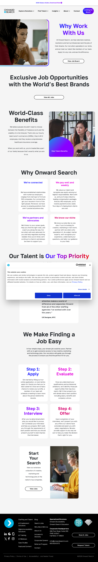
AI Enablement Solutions (23, 524)
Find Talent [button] (42, 11)
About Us (37, 531)
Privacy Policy (9, 556)
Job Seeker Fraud (46, 556)
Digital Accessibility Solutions (25, 530)
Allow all (77, 295)
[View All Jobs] (49, 97)
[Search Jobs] (83, 535)
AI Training (22, 535)
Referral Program (40, 544)
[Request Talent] (83, 545)
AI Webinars (22, 539)
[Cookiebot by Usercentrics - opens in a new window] (77, 265)
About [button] (66, 11)
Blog (36, 519)
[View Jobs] (33, 489)
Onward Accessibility (57, 522)
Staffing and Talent (25, 519)
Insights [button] (55, 11)
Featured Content (24, 546)
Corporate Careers (41, 540)
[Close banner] (90, 265)
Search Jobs (39, 523)
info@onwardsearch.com (59, 541)
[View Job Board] (73, 61)
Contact (77, 11)
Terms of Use (21, 556)
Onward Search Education (59, 524)
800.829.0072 (55, 543)
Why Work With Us (41, 527)
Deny (49, 295)
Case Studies (23, 543)
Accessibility (33, 556)
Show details (82, 289)
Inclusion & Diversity (38, 535)
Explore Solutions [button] (25, 11)
